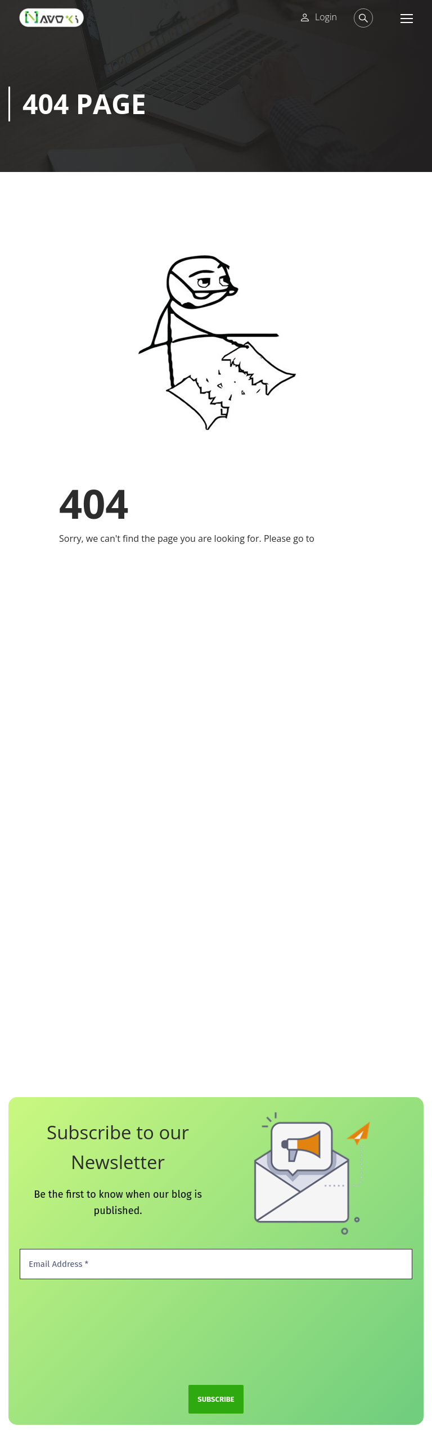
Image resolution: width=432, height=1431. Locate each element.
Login (326, 17)
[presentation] (66, 1330)
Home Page (341, 538)
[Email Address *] (216, 1264)
